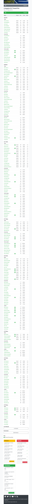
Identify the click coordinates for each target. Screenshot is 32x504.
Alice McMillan (6, 25)
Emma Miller (6, 265)
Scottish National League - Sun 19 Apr (9, 485)
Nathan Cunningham (7, 339)
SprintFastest (23, 453)
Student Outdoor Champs (9, 443)
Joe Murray (6, 86)
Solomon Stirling (7, 82)
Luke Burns (6, 81)
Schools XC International (23, 459)
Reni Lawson (6, 89)
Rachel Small (6, 366)
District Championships (9, 449)
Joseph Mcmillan (7, 337)
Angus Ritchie (6, 76)
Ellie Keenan (6, 190)
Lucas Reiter (6, 409)
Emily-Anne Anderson (7, 166)
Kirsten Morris (6, 367)
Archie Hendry (6, 222)
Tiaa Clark (5, 156)
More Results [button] (25, 462)
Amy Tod (5, 267)
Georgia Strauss (6, 165)
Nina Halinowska (7, 30)
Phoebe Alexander (7, 29)
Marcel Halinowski (7, 223)
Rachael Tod (6, 146)
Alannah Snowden (7, 260)
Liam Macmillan (6, 251)
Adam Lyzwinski (6, 74)
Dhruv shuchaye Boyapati (8, 72)
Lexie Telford (6, 144)
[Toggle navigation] (5, 5)
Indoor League (23, 456)
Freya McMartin (6, 22)
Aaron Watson (6, 228)
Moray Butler (6, 334)
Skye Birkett (6, 173)
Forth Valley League (23, 447)
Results (25, 5)
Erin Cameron (6, 361)
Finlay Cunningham (7, 336)
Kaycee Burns (6, 151)
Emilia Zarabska (6, 148)
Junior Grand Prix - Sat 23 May (9, 468)
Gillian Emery (6, 277)
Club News (7, 465)
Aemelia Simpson (7, 27)
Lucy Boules (6, 287)
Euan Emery (6, 87)
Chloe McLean (6, 372)
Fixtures (7, 440)
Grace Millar (6, 371)
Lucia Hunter (6, 158)
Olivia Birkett (6, 279)
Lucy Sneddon (6, 274)
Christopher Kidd (7, 71)
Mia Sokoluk (6, 258)
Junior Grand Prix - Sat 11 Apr (9, 489)
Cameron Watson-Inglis (8, 84)
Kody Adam (6, 69)
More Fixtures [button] (12, 461)
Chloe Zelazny (6, 20)
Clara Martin (6, 270)
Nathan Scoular (6, 79)
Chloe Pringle (6, 272)
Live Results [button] (16, 428)
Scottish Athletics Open (9, 446)
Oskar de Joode (6, 227)
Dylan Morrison (6, 230)
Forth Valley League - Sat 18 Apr (9, 480)
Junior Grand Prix (9, 455)
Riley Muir (5, 77)
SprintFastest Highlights (9, 477)
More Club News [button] (11, 492)
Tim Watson (6, 411)
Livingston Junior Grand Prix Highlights (9, 473)
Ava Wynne (6, 32)
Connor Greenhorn (7, 225)
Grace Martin (6, 288)
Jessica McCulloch (7, 153)
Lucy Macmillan (6, 163)
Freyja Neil (5, 161)
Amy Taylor (6, 364)
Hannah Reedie (6, 369)
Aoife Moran (6, 275)
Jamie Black (6, 408)
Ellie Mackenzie (6, 149)
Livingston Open (9, 458)
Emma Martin (6, 362)
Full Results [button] (16, 432)
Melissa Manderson (7, 295)
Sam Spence (6, 67)
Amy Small (6, 24)
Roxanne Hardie (6, 262)
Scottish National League (23, 443)
